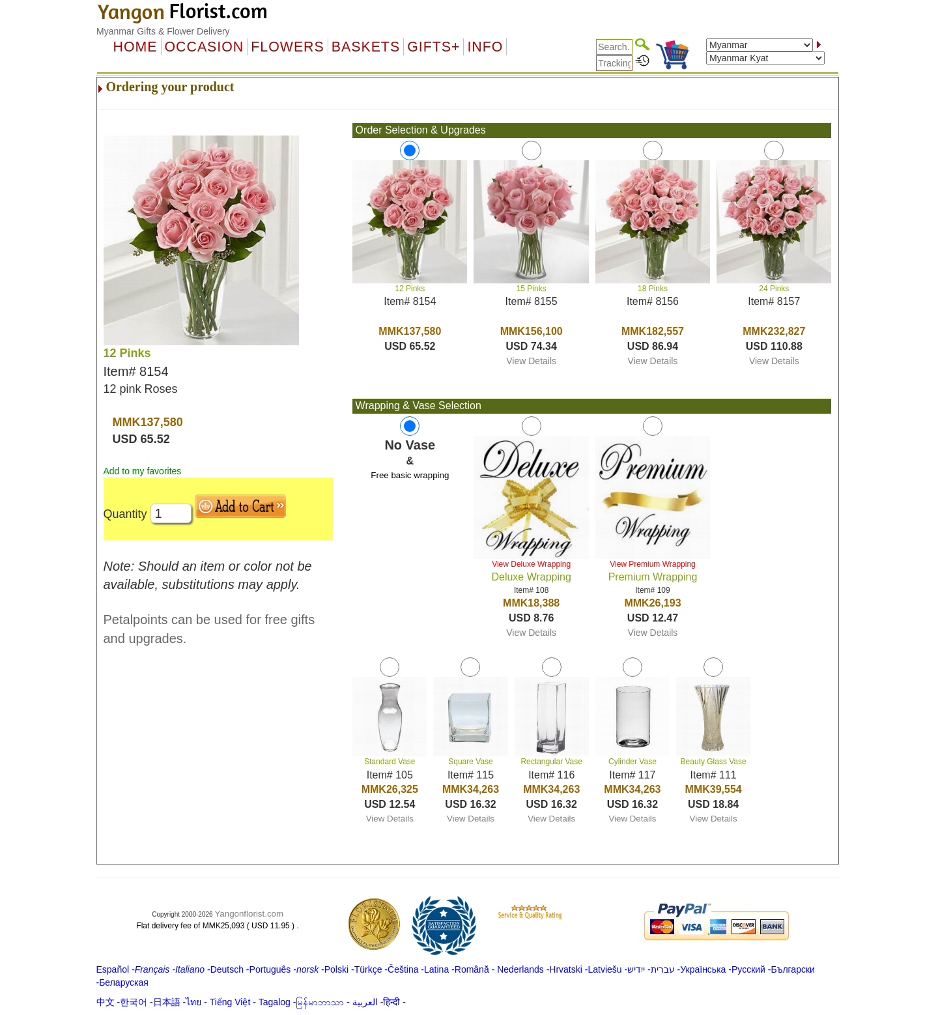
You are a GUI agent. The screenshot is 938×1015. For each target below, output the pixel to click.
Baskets (366, 47)
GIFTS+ (433, 47)
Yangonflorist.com (248, 914)
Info (485, 47)
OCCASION (204, 47)
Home (135, 47)
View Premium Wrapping (653, 564)
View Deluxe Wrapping (531, 564)
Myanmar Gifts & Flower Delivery (163, 31)
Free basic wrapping (410, 475)
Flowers (287, 47)
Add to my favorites (143, 471)
